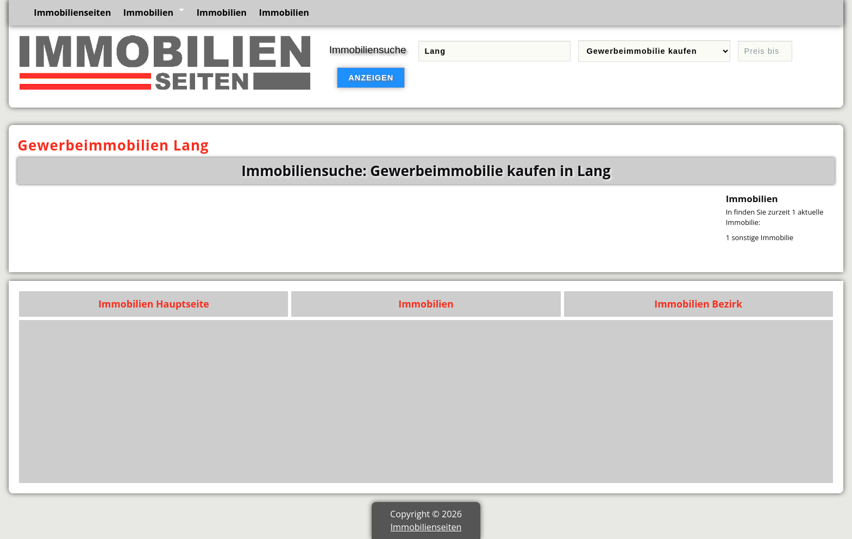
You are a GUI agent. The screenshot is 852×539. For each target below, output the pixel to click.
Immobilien (148, 12)
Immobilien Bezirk (698, 303)
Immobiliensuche (367, 49)
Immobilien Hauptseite (153, 303)
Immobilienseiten (72, 12)
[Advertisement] (502, 401)
